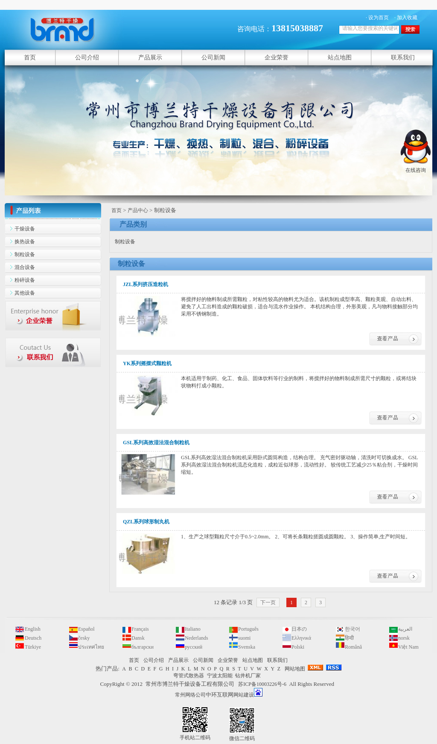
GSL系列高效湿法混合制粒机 (156, 443)
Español (86, 629)
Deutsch (33, 638)
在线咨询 (416, 166)
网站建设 (243, 695)
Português (248, 629)
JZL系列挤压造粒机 (145, 284)
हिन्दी (349, 638)
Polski (297, 647)
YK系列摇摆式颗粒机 (147, 363)
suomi (244, 638)
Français (140, 629)
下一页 (268, 602)
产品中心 (138, 210)
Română (353, 647)
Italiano (193, 629)
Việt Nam (408, 647)
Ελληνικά (301, 638)
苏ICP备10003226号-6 (262, 684)
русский (193, 647)
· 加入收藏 (405, 18)
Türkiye (33, 647)
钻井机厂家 (248, 676)
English (33, 629)
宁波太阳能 (220, 676)
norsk (404, 638)
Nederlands (196, 638)
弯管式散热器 (188, 676)
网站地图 (295, 669)
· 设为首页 (377, 18)
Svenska (246, 647)
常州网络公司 (190, 695)
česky (84, 638)
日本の (299, 629)
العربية (405, 629)
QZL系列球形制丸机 (146, 522)
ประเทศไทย (91, 647)
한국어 (352, 629)
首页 (116, 210)
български (142, 647)
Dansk (138, 638)
